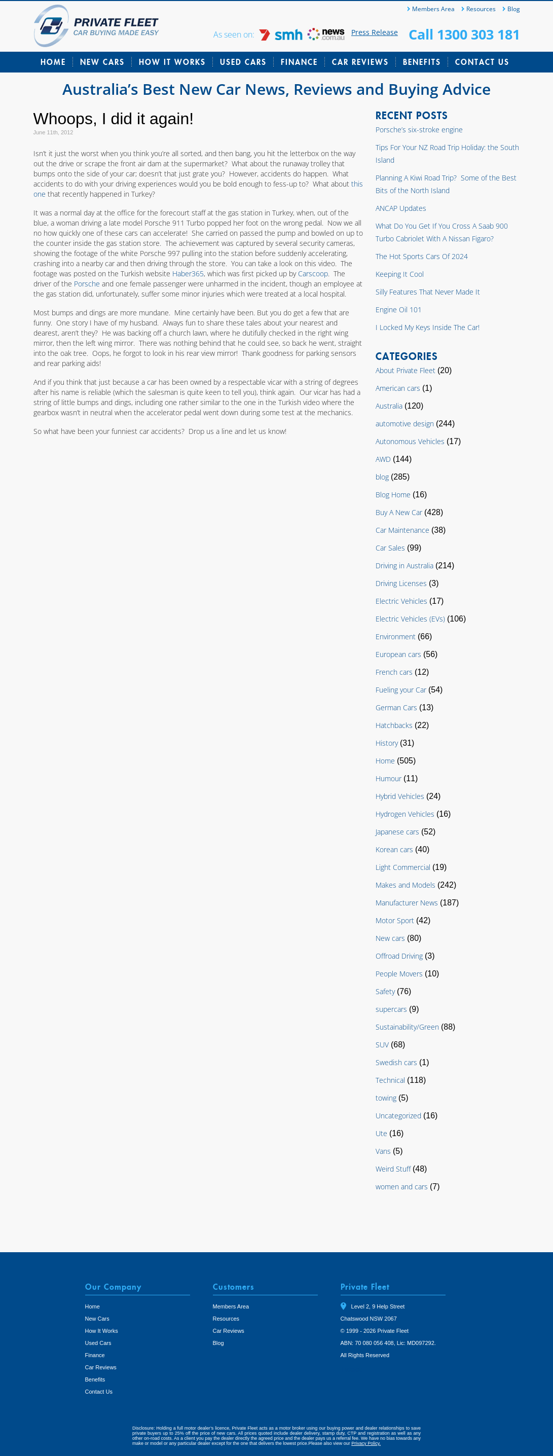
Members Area (433, 9)
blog (382, 477)
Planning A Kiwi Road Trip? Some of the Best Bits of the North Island (446, 184)
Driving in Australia (404, 565)
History (387, 743)
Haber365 (188, 273)
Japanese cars (397, 831)
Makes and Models (405, 885)
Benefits (422, 62)
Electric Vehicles (401, 601)
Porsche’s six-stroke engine (419, 129)
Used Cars (243, 62)
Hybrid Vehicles (400, 796)
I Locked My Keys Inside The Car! (428, 327)
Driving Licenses (401, 583)
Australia (389, 406)
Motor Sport (395, 920)
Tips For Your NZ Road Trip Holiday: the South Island (447, 153)
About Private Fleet (405, 370)
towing (386, 1098)
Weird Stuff (393, 1169)
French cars (394, 672)
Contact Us (482, 62)
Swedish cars (396, 1062)
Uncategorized (398, 1115)
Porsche (88, 283)
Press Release (374, 32)
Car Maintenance (402, 530)
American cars (398, 388)
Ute (381, 1133)
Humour (388, 778)
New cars (390, 938)
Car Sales (390, 548)
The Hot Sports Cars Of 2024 (422, 256)
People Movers (399, 973)
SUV (382, 1044)
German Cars (396, 707)
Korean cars (394, 849)
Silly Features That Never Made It (428, 292)
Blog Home (393, 494)
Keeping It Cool (400, 274)
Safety (385, 991)
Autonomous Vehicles (410, 441)
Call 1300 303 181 (464, 34)
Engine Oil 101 (399, 309)
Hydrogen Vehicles (405, 814)
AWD (383, 459)
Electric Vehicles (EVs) (410, 619)
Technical (390, 1080)
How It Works (172, 62)
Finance (299, 62)
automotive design (405, 423)
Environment (396, 636)
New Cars (102, 62)
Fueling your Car (401, 690)
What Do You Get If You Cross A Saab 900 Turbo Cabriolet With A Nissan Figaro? (442, 232)
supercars (391, 1009)
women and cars (402, 1186)
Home (53, 62)
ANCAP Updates (401, 208)
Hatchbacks (394, 725)
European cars (398, 654)
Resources (481, 9)
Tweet (351, 1369)
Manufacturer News (407, 902)
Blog (513, 9)
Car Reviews (360, 62)
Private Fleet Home (96, 26)
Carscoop (313, 273)
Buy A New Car (399, 512)
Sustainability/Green (407, 1027)
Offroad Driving (399, 956)
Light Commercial (403, 867)
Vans (383, 1151)
